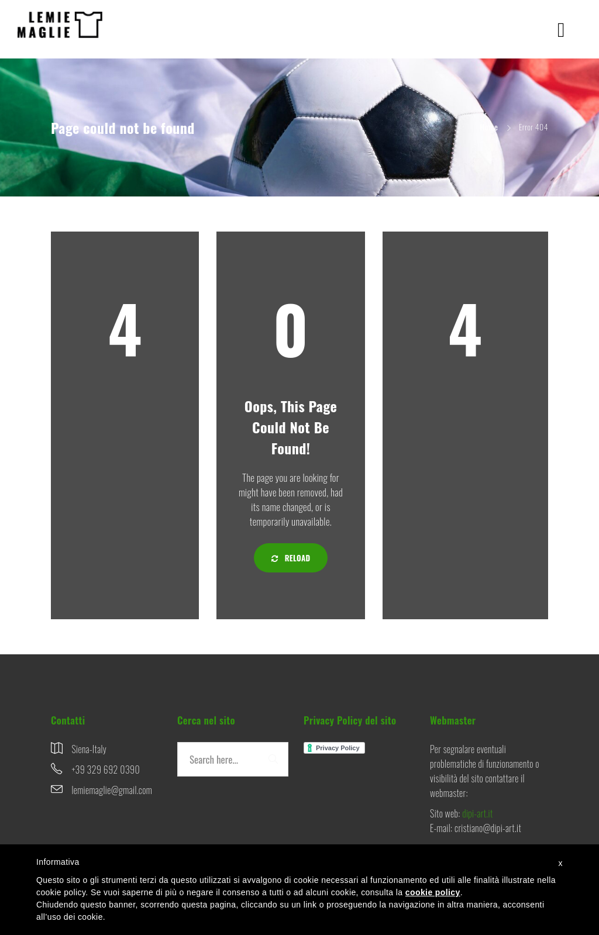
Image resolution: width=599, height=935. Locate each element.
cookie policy (432, 892)
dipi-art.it (477, 813)
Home (489, 126)
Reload (291, 558)
